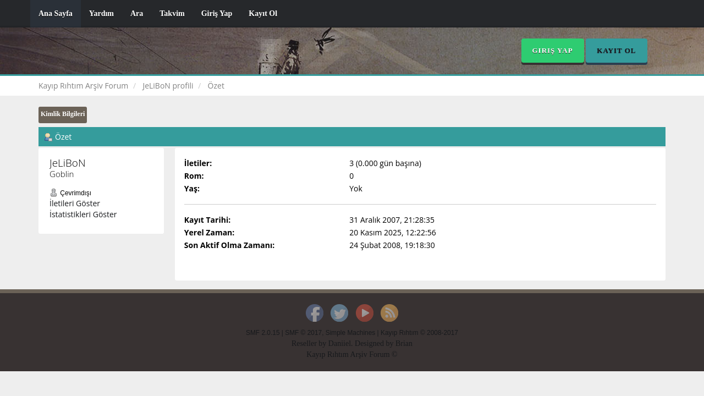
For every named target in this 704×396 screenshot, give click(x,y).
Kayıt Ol (263, 13)
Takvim (172, 13)
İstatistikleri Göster (83, 214)
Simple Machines (351, 333)
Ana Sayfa (55, 13)
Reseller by (310, 343)
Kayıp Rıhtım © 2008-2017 (419, 333)
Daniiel (339, 343)
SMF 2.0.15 (262, 333)
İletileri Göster (75, 203)
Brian (404, 343)
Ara (136, 13)
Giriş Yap (217, 13)
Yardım (101, 13)
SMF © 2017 (303, 333)
